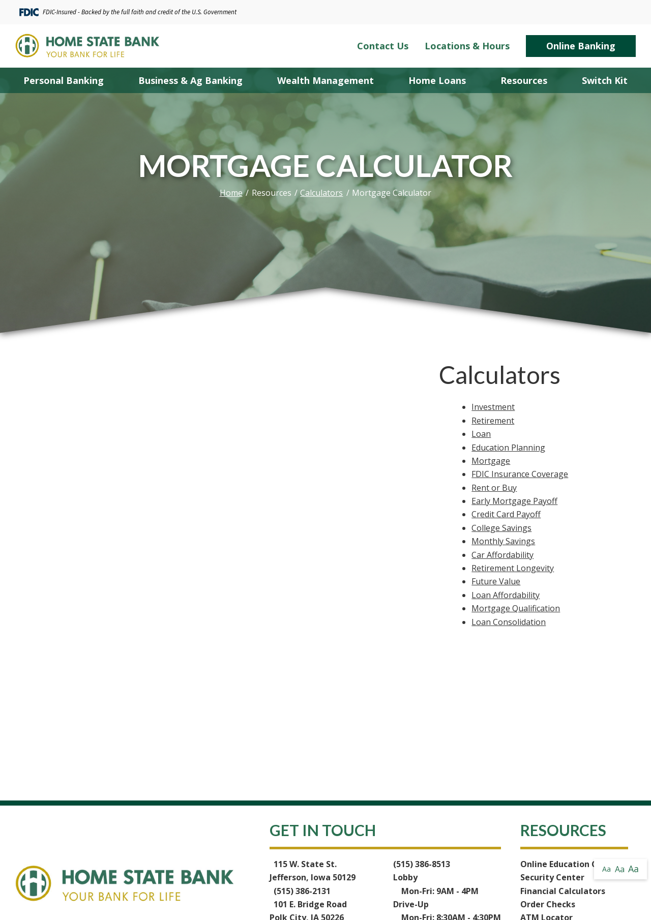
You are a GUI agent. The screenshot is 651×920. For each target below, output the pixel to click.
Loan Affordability (505, 595)
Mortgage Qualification (515, 608)
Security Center (552, 877)
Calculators (321, 192)
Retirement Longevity (512, 568)
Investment (493, 406)
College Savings (501, 527)
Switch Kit (605, 80)
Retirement (492, 420)
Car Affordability (502, 554)
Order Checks (547, 904)
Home (231, 192)
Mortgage (490, 460)
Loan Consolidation (508, 622)
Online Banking (580, 46)
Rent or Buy (494, 487)
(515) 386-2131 (302, 891)
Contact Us (382, 46)
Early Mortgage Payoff (514, 501)
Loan (481, 433)
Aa (606, 869)
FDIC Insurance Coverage (519, 474)
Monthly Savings (503, 541)
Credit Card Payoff (506, 514)
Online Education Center (570, 864)
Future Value (495, 581)
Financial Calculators (562, 891)
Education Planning (508, 447)
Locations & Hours (467, 46)
